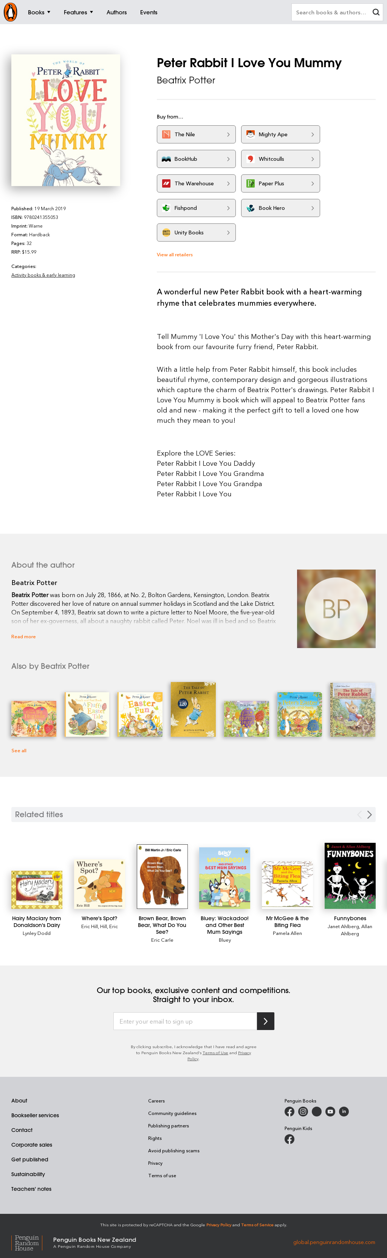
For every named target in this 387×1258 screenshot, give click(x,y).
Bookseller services (35, 1115)
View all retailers (175, 254)
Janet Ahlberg (343, 926)
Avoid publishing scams (174, 1150)
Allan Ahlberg (356, 929)
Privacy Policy (218, 1224)
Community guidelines (172, 1113)
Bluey (225, 939)
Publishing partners (168, 1125)
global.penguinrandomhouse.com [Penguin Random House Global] (334, 1242)
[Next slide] (369, 815)
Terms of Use (215, 1052)
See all (18, 750)
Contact (22, 1130)
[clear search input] (376, 13)
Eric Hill (89, 926)
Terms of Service (257, 1224)
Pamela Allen (287, 932)
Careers (156, 1100)
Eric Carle (162, 939)
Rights (155, 1138)
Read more (23, 636)
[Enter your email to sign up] (185, 1021)
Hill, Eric (109, 926)
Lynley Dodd (37, 932)
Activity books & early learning (43, 274)
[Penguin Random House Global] (32, 1242)
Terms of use (162, 1175)
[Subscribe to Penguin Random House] (265, 1021)
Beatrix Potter (186, 80)
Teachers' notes (31, 1189)
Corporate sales (31, 1144)
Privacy (155, 1162)
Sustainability (28, 1174)
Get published (29, 1159)
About (19, 1100)
